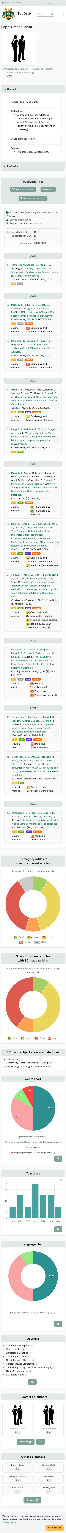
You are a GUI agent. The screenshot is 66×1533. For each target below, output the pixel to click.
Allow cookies (54, 1527)
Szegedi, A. (32, 264)
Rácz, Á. (34, 578)
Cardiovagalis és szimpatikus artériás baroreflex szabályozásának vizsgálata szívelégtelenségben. (33, 728)
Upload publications (18, 219)
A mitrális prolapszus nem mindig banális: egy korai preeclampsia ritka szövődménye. (33, 440)
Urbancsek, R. (43, 523)
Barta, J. (40, 653)
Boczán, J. (29, 653)
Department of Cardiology (19, 72)
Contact (17, 2)
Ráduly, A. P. (30, 304)
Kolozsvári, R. (21, 578)
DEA (20, 284)
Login (50, 3)
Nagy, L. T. (16, 523)
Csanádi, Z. (29, 268)
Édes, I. (38, 720)
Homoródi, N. (18, 264)
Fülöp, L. (42, 429)
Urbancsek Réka (48, 1428)
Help (5, 2)
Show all (25, 1441)
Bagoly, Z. (25, 476)
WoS (28, 412)
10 (17, 1059)
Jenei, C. (28, 574)
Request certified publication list (25, 223)
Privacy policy (9, 1522)
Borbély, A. (43, 304)
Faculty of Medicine (42, 68)
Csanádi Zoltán (17, 1428)
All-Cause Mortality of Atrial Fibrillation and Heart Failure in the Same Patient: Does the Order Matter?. (34, 400)
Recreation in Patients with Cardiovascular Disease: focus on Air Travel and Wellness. (34, 272)
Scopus (29, 324)
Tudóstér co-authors (23, 189)
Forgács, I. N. (47, 649)
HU (63, 3)
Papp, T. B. (45, 264)
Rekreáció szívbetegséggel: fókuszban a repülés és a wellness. (33, 348)
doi (13, 284)
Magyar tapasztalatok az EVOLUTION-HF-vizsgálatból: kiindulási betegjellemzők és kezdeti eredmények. (32, 312)
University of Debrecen (15, 68)
